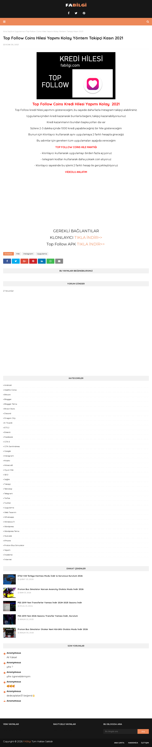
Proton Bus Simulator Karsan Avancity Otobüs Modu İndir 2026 (51, 589)
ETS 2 (6, 427)
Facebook (8, 437)
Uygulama (19, 31)
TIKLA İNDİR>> (88, 237)
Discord (7, 413)
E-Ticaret (8, 423)
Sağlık (7, 479)
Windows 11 (9, 522)
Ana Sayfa (7, 31)
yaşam (7, 550)
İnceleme (8, 555)
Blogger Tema (10, 404)
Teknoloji (8, 489)
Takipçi (7, 484)
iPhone (7, 540)
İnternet (8, 559)
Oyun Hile (8, 470)
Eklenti (7, 432)
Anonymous (14, 653)
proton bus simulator (14, 545)
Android (8, 385)
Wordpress (9, 526)
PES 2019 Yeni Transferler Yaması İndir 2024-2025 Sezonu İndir (50, 602)
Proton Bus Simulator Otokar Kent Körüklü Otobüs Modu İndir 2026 (53, 629)
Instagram (28, 254)
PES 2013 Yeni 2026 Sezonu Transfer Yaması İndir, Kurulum (48, 616)
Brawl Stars (9, 408)
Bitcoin (7, 394)
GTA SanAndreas (12, 446)
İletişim (145, 743)
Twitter (7, 503)
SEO (6, 474)
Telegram (8, 493)
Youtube (8, 536)
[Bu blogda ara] (120, 731)
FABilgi (27, 741)
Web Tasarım (10, 512)
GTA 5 (7, 441)
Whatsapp (9, 517)
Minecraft (8, 465)
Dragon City (10, 418)
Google (7, 451)
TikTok (7, 498)
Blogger (8, 399)
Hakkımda (133, 743)
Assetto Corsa (10, 390)
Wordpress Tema (11, 531)
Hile (18, 254)
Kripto (7, 460)
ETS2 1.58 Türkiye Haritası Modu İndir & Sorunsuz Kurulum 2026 (50, 576)
